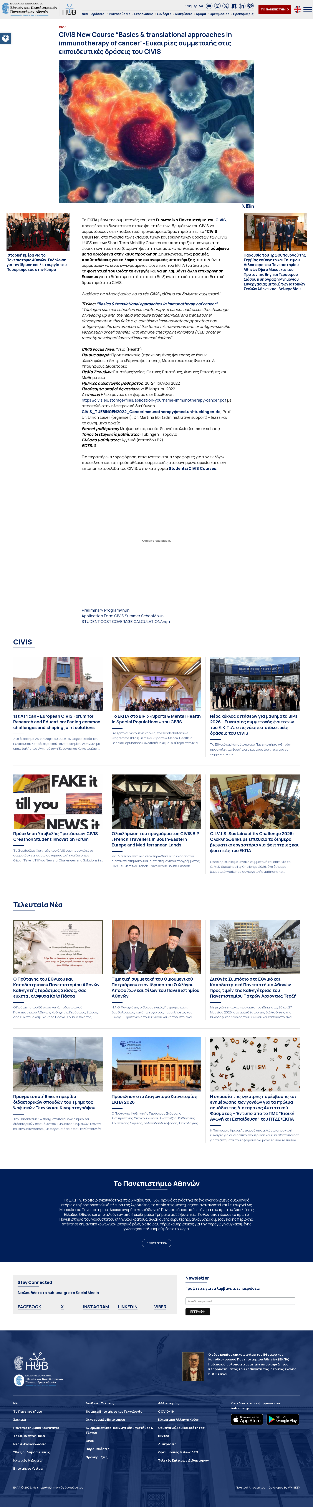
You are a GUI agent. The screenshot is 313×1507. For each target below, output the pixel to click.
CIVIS (220, 219)
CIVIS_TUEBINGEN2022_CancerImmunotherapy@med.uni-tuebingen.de (151, 411)
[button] (5, 38)
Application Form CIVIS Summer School (118, 615)
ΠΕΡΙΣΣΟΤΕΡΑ (156, 1243)
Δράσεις (97, 14)
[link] (209, 6)
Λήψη (124, 610)
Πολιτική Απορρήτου (250, 1487)
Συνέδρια (164, 14)
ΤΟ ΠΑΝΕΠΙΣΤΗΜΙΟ (275, 9)
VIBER (160, 1307)
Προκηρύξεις (243, 14)
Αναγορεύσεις (120, 14)
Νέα (85, 14)
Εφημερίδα (194, 6)
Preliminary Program (101, 610)
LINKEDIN (127, 1307)
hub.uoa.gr (240, 1408)
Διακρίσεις (183, 14)
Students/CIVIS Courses (192, 468)
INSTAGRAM (96, 1307)
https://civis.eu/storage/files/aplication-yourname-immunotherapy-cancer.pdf (154, 400)
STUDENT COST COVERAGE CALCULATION (121, 621)
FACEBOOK (29, 1307)
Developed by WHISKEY (284, 1487)
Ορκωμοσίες (219, 14)
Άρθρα (201, 14)
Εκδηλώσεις (143, 14)
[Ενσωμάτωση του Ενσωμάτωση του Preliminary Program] (156, 541)
